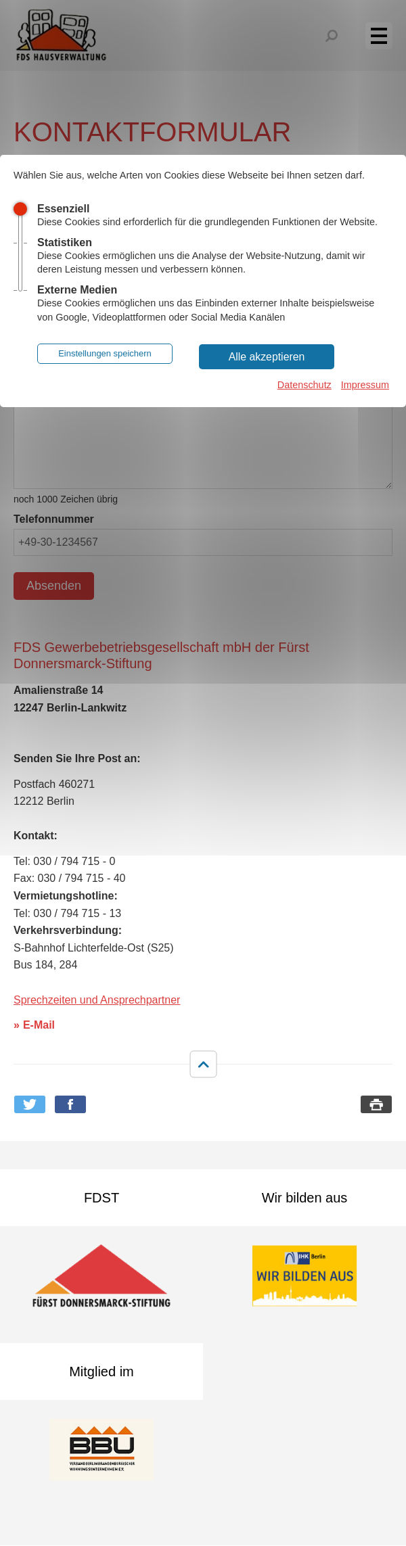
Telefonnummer (54, 519)
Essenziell (63, 208)
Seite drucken (376, 1104)
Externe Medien (77, 290)
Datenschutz (304, 384)
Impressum (365, 384)
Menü (386, 35)
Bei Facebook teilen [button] (70, 1104)
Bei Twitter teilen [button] (30, 1104)
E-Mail (39, 1025)
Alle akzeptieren (267, 356)
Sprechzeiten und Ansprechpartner (97, 1000)
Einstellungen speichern (105, 353)
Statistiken (64, 242)
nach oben (203, 1064)
